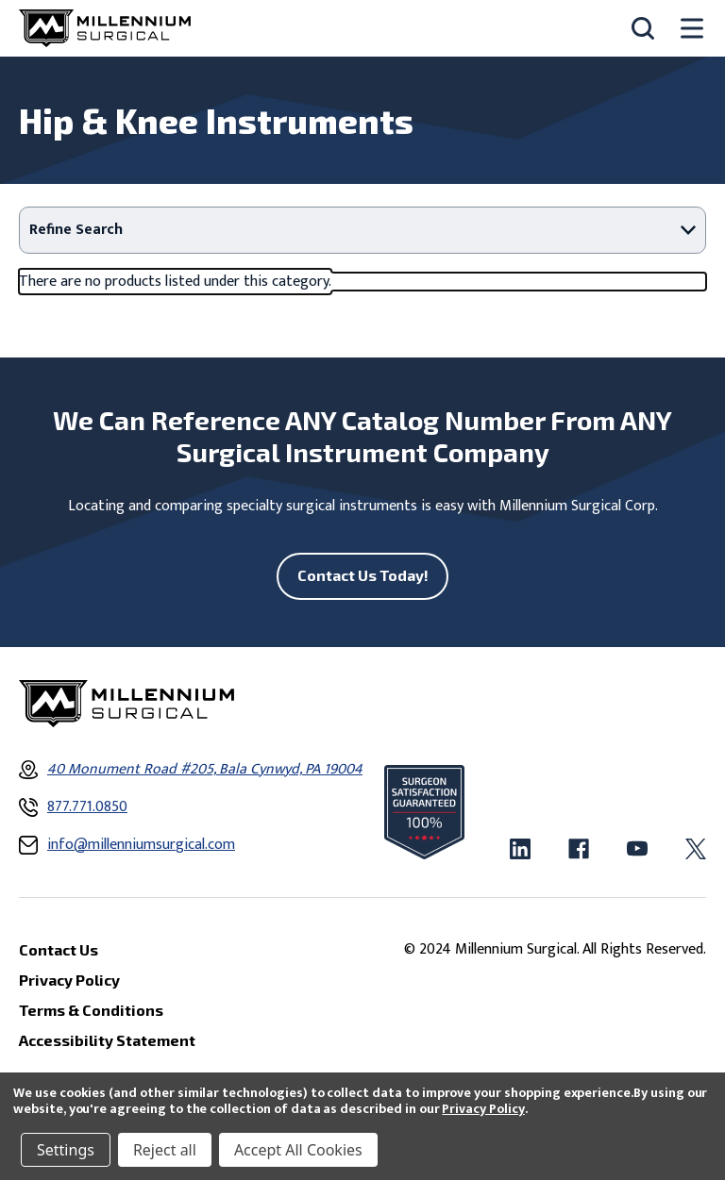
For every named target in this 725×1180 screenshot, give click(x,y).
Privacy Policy (483, 1109)
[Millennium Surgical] (105, 28)
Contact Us (58, 949)
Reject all (164, 1149)
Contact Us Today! (363, 575)
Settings (65, 1149)
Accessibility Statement (107, 1040)
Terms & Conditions (91, 1010)
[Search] (643, 28)
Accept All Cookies (298, 1149)
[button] (362, 230)
